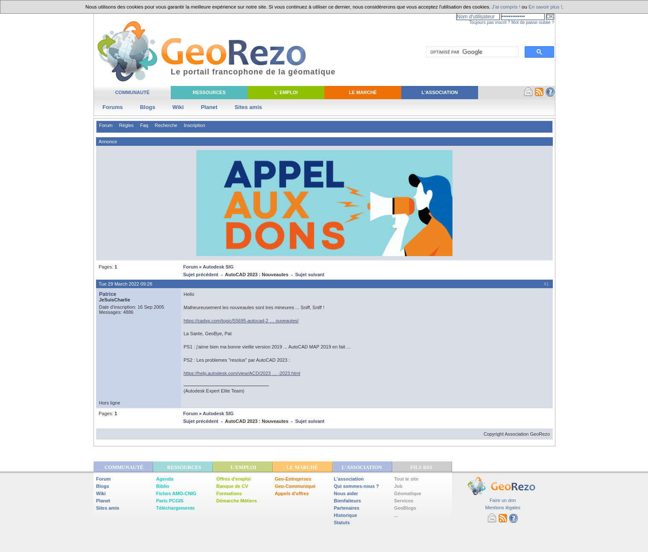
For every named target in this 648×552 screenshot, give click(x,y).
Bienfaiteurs (347, 500)
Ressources (209, 92)
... (396, 515)
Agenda (164, 478)
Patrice (107, 294)
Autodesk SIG (218, 266)
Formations (229, 493)
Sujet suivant (309, 274)
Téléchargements (175, 508)
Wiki (178, 107)
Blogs (147, 107)
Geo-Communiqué (295, 486)
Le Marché (363, 92)
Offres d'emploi (233, 478)
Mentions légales (502, 507)
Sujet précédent (201, 274)
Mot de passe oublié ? (532, 22)
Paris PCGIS (170, 500)
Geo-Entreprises (293, 478)
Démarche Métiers (236, 500)
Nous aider (346, 493)
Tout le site (406, 478)
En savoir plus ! (545, 6)
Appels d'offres (292, 493)
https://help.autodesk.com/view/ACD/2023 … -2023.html (242, 373)
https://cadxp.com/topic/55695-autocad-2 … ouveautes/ (241, 320)
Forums (112, 107)
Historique (345, 515)
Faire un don (503, 500)
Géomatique (407, 493)
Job (398, 486)
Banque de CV (232, 486)
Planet (209, 107)
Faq (144, 125)
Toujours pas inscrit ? (489, 22)
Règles (126, 125)
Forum (106, 125)
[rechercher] (471, 52)
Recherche (166, 125)
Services (403, 500)
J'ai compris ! (506, 6)
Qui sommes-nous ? (356, 486)
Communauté (132, 92)
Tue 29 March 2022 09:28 (125, 283)
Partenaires (346, 508)
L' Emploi (286, 92)
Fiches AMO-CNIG (176, 493)
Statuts (342, 522)
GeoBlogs (405, 508)
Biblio (162, 486)
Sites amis (248, 107)
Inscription (194, 125)
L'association (349, 478)
